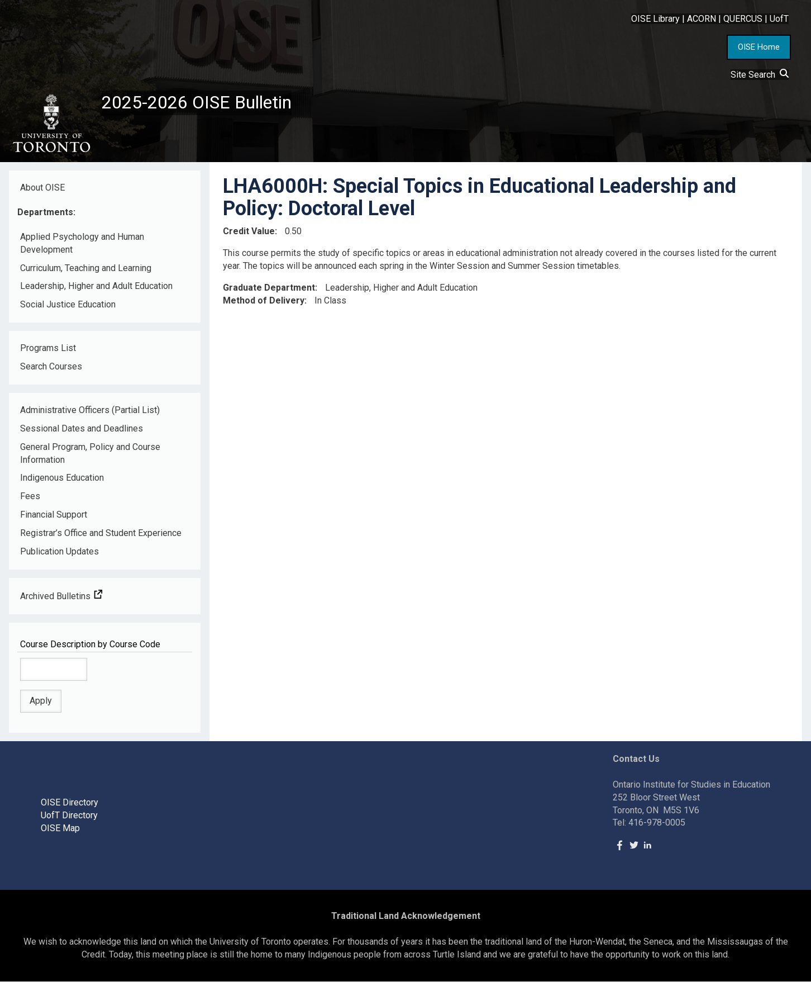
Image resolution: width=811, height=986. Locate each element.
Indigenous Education (62, 482)
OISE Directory (69, 807)
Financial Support (53, 519)
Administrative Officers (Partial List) (90, 414)
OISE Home (759, 47)
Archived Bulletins (61, 600)
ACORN (701, 18)
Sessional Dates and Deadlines (81, 433)
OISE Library (655, 18)
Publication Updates (59, 556)
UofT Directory (69, 819)
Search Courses (51, 371)
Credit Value (249, 235)
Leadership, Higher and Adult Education (96, 291)
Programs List (48, 352)
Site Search (760, 74)
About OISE (42, 192)
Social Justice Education (68, 309)
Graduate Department (269, 292)
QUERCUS (742, 18)
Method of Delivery (263, 305)
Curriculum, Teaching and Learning (85, 272)
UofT (779, 18)
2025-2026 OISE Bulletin (208, 104)
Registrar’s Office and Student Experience (101, 537)
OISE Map (60, 832)
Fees (30, 501)
